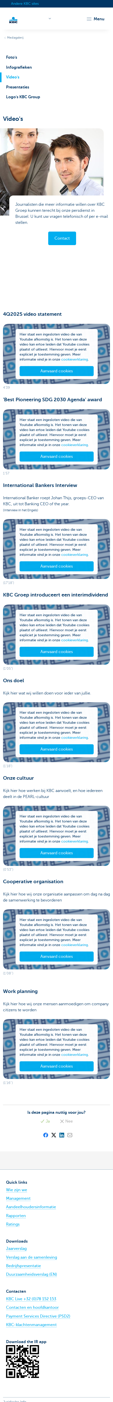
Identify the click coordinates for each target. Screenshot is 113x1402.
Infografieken (19, 67)
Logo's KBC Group (23, 97)
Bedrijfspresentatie (23, 1266)
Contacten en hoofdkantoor (32, 1307)
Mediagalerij (15, 37)
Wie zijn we (16, 1190)
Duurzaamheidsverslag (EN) (31, 1274)
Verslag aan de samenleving (31, 1257)
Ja (45, 1121)
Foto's (11, 57)
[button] (95, 19)
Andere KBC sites (25, 4)
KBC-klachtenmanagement (31, 1325)
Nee (66, 1121)
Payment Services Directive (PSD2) (38, 1316)
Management (18, 1198)
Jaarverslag (16, 1248)
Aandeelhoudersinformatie (31, 1207)
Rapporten (16, 1216)
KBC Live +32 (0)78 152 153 (31, 1299)
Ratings (13, 1224)
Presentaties (17, 87)
